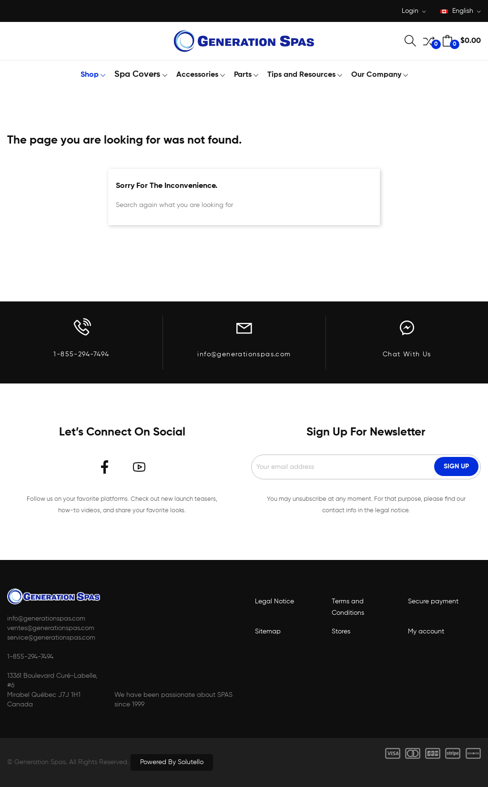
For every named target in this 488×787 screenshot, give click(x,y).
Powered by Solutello (171, 762)
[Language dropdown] (460, 12)
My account (426, 631)
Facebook (105, 467)
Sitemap (268, 631)
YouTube (139, 467)
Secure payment (433, 601)
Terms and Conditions (348, 607)
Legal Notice (274, 601)
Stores (341, 631)
